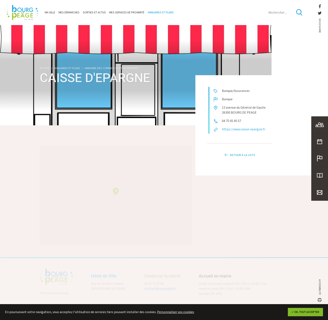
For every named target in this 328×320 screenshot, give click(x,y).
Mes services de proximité (126, 12)
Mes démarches (69, 12)
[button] (116, 193)
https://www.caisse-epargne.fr (246, 129)
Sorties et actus (94, 12)
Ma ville (50, 12)
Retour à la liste (239, 158)
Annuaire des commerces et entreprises (112, 68)
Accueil (45, 68)
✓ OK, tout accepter (305, 312)
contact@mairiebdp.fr (160, 290)
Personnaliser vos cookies (175, 312)
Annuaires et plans (161, 12)
